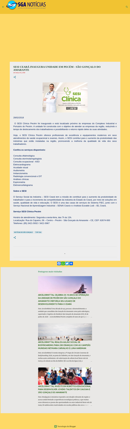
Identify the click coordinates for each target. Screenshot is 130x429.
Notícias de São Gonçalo (23, 232)
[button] (14, 77)
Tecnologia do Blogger (65, 426)
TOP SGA (38, 232)
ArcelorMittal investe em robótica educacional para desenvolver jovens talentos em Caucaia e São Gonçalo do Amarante (64, 389)
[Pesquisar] (127, 7)
